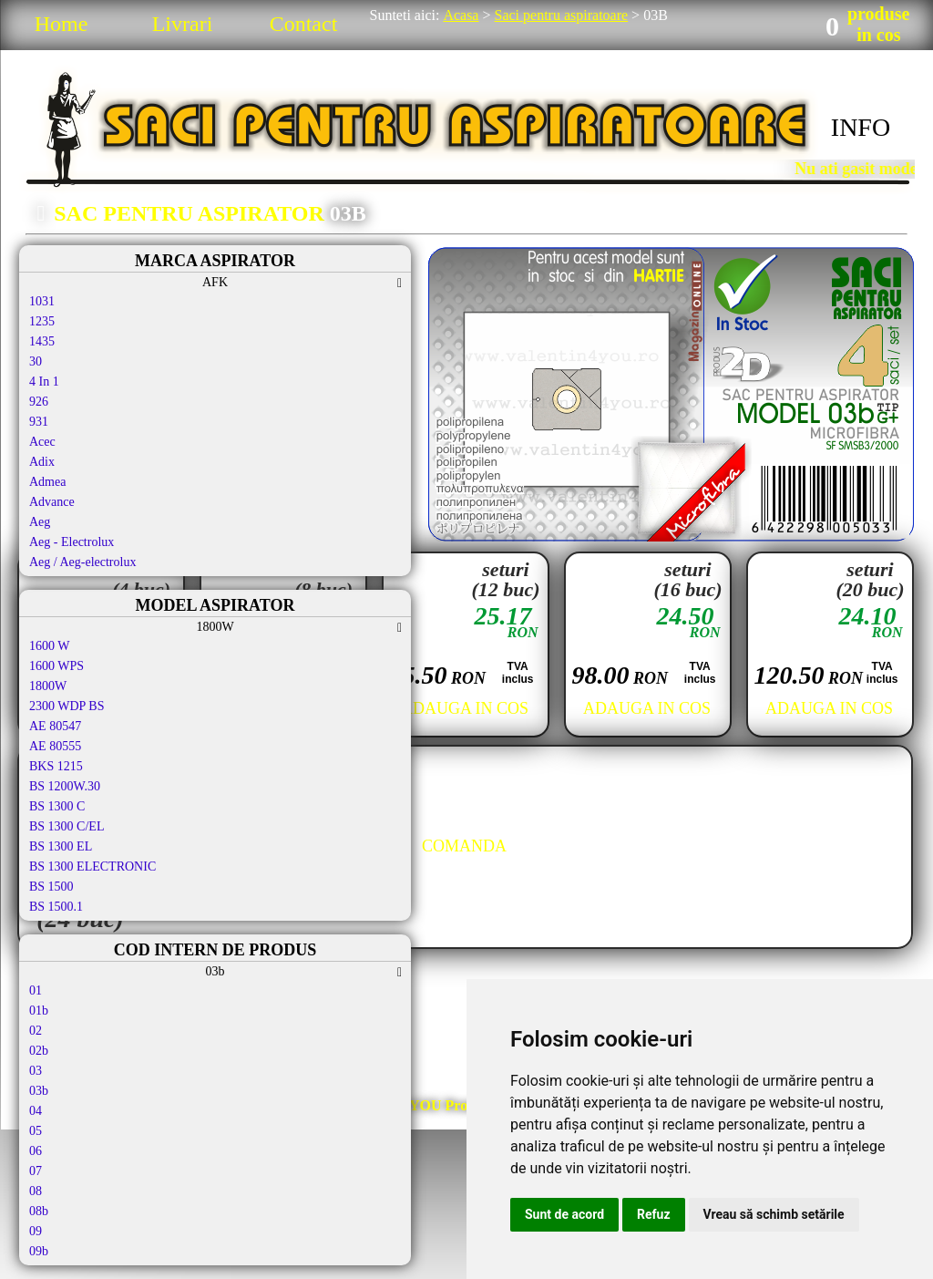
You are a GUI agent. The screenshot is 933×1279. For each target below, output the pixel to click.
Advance (52, 502)
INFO (860, 127)
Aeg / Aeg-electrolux (82, 562)
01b (38, 1010)
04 (35, 1111)
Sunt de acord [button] (564, 1214)
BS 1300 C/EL (66, 826)
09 (35, 1231)
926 (38, 401)
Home (61, 24)
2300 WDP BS (66, 706)
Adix (42, 462)
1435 (42, 341)
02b (38, 1050)
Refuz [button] (654, 1214)
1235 (42, 321)
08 (35, 1191)
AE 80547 (55, 726)
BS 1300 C (57, 806)
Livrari (182, 24)
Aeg (39, 522)
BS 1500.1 (56, 906)
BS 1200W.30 (64, 786)
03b (38, 1091)
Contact (304, 24)
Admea (47, 482)
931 (38, 421)
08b (38, 1211)
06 (35, 1151)
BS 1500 (51, 886)
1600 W (49, 646)
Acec (42, 442)
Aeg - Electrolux (71, 542)
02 (35, 1030)
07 (35, 1171)
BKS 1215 (56, 766)
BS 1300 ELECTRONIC (92, 866)
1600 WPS (56, 666)
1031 (42, 301)
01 (35, 990)
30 (35, 361)
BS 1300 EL (60, 846)
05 (35, 1131)
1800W (48, 686)
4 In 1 (44, 381)
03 (35, 1071)
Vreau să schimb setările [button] (774, 1214)
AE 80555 (55, 746)
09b (38, 1251)
